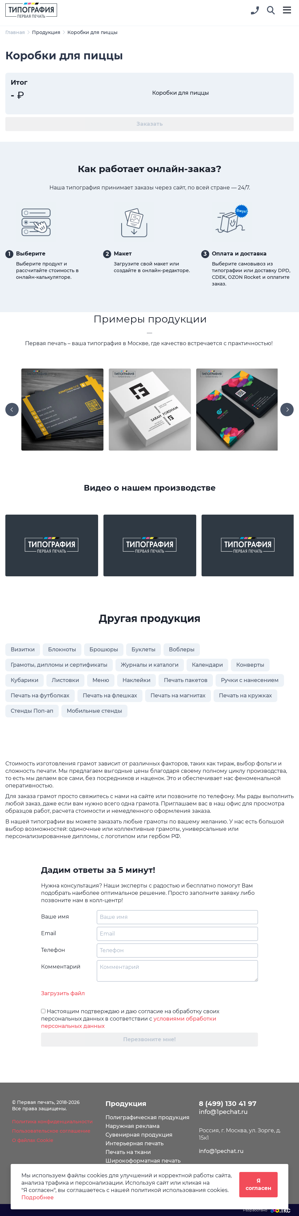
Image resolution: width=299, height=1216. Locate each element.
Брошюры (103, 649)
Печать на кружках (245, 695)
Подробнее (37, 1197)
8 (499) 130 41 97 (227, 1104)
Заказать (149, 124)
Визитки (23, 649)
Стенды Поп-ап (32, 711)
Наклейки (136, 680)
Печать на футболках (40, 695)
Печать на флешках (110, 695)
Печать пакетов (186, 680)
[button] (271, 10)
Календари (207, 665)
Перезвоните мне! (149, 1039)
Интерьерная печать (134, 1143)
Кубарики (24, 680)
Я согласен (258, 1184)
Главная (15, 32)
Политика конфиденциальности (52, 1122)
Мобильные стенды (94, 711)
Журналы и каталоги (150, 665)
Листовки (65, 680)
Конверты (250, 665)
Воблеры (182, 649)
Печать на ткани (128, 1152)
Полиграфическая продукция (147, 1117)
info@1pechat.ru (221, 1151)
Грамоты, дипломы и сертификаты (59, 665)
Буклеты (143, 649)
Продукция (46, 32)
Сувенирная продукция (139, 1135)
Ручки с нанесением (250, 680)
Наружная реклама (132, 1126)
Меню (100, 680)
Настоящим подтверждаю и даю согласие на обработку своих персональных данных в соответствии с (130, 1018)
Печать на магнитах (178, 695)
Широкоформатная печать (143, 1161)
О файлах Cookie (32, 1140)
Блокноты (62, 649)
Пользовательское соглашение (51, 1131)
